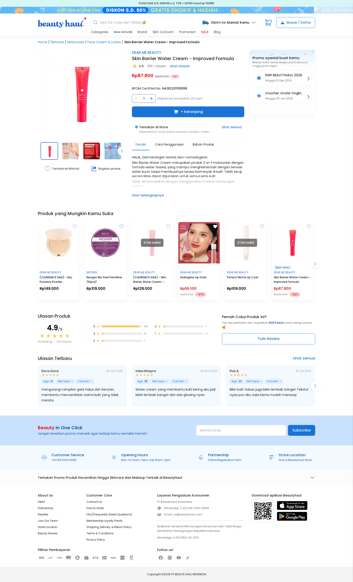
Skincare (57, 42)
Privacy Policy (95, 540)
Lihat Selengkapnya (148, 195)
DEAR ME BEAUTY (146, 52)
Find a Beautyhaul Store (295, 460)
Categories (100, 32)
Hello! (41, 502)
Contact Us (94, 502)
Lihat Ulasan (180, 66)
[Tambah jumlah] (151, 98)
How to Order (95, 508)
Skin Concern (163, 32)
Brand (142, 32)
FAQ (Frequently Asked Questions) (109, 514)
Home (42, 42)
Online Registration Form (225, 460)
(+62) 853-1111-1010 (186, 537)
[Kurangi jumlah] (136, 98)
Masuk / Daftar (295, 22)
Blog (217, 32)
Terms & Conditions (100, 533)
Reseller (43, 514)
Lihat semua (232, 127)
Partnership (45, 508)
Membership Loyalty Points (104, 521)
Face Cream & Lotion (104, 42)
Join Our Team (48, 521)
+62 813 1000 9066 (64, 460)
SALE (204, 32)
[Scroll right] (122, 150)
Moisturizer (75, 42)
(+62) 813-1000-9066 (194, 508)
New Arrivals (123, 32)
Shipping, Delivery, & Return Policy (108, 527)
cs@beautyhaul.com (187, 514)
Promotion (187, 32)
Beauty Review (48, 533)
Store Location (47, 527)
